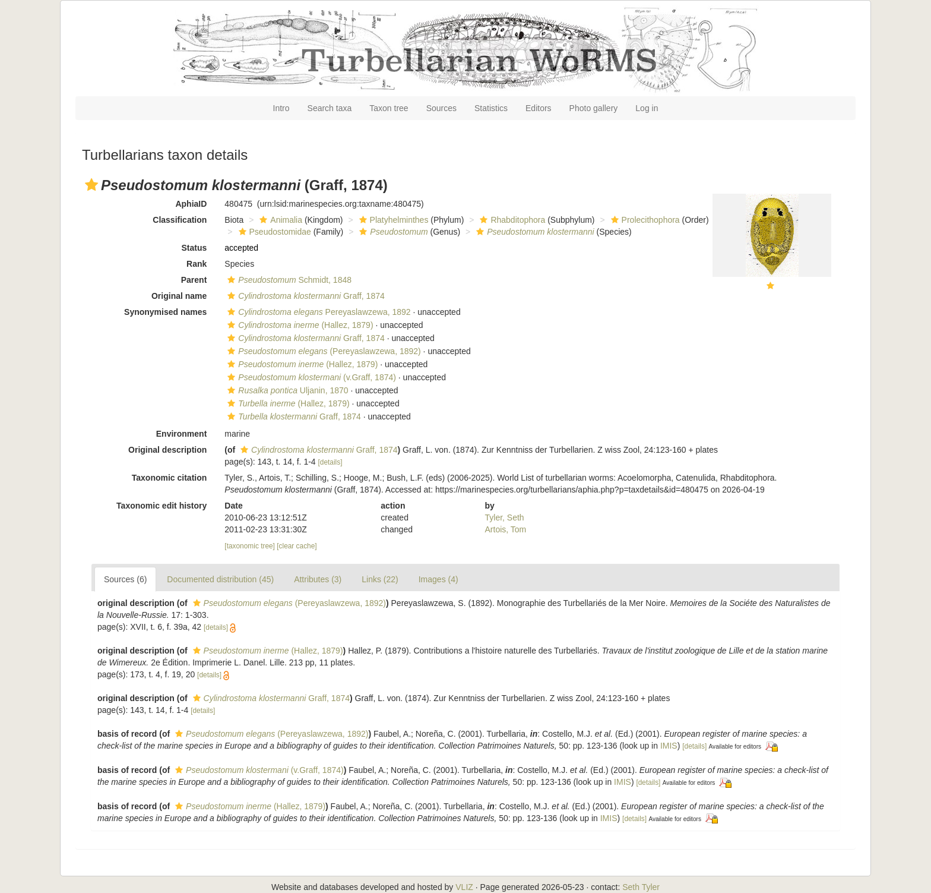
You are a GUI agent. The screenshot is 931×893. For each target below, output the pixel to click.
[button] (91, 185)
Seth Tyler (641, 887)
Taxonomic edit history (161, 505)
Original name (179, 296)
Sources (441, 108)
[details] (330, 462)
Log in (646, 108)
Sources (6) (125, 579)
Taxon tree (388, 108)
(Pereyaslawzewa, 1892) (322, 351)
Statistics (491, 108)
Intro (281, 108)
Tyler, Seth (504, 517)
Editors (538, 108)
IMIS (668, 745)
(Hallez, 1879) (298, 325)
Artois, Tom (506, 529)
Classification (180, 220)
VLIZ (464, 887)
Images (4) (438, 579)
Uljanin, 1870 (286, 390)
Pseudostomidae (273, 231)
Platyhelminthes (392, 220)
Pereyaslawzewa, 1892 (317, 312)
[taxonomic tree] (249, 546)
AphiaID (191, 204)
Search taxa (330, 108)
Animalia (279, 220)
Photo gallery (593, 108)
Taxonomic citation (169, 477)
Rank (196, 264)
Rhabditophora (511, 220)
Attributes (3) (317, 579)
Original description (167, 450)
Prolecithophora (644, 220)
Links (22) (380, 579)
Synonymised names (165, 312)
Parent (194, 280)
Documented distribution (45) (220, 579)
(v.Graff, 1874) (310, 377)
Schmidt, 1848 (288, 280)
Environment (181, 433)
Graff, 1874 (304, 296)
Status (194, 248)
